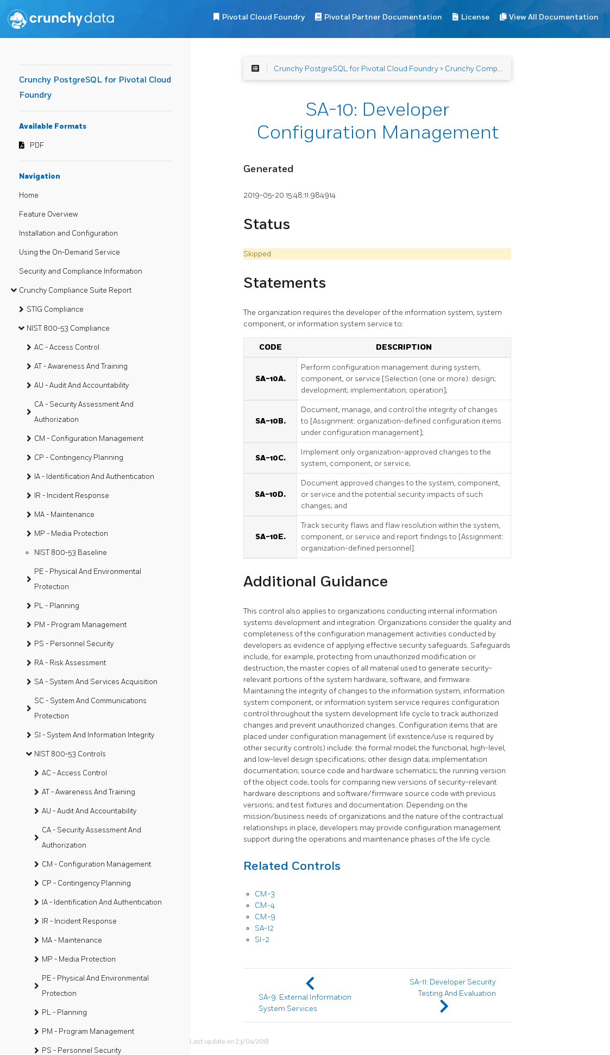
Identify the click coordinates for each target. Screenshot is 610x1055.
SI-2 (262, 939)
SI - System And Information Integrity (94, 735)
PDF (37, 145)
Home (29, 195)
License (475, 17)
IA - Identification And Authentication (94, 476)
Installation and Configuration (68, 233)
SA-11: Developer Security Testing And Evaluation (453, 987)
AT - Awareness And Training (81, 366)
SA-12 (264, 928)
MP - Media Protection (71, 533)
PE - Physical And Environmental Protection (87, 579)
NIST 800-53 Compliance (68, 328)
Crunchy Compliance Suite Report (75, 290)
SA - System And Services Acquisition (96, 682)
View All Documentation (554, 17)
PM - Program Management (80, 625)
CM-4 (265, 905)
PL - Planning (56, 606)
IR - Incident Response (71, 495)
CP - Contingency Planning (78, 457)
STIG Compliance (55, 309)
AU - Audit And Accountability (81, 385)
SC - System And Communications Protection (90, 709)
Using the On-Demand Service (69, 252)
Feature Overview (48, 214)
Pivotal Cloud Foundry (263, 17)
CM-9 (265, 916)
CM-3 (265, 894)
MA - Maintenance (64, 514)
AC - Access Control (66, 347)
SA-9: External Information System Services (305, 1003)
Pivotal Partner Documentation (383, 17)
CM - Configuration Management (88, 438)
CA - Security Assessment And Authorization (84, 412)
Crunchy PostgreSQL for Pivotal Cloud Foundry (356, 68)
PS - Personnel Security (74, 644)
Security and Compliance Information (80, 271)
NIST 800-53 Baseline (70, 552)
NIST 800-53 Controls (70, 754)
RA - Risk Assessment (70, 663)
